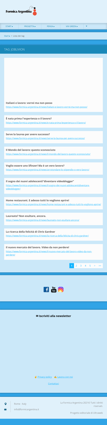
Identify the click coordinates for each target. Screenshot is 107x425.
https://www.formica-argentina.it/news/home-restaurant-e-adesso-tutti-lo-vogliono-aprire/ (53, 204)
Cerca (99, 8)
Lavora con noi (65, 376)
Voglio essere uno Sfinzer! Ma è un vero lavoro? (35, 165)
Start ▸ (9, 26)
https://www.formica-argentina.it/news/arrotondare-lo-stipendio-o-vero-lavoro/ (47, 169)
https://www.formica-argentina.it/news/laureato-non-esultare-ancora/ (42, 220)
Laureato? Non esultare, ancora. (26, 216)
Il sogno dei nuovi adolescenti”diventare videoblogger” (40, 181)
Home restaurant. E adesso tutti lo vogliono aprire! (37, 200)
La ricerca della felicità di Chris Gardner (30, 231)
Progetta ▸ (30, 26)
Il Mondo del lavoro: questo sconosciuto (30, 150)
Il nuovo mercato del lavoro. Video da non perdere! (37, 247)
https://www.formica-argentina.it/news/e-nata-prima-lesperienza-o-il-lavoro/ (46, 122)
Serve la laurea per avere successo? (28, 134)
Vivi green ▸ (72, 26)
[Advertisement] (53, 80)
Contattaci (53, 383)
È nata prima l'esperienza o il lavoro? (29, 118)
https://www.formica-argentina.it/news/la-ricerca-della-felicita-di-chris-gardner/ (47, 235)
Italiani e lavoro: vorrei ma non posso (29, 103)
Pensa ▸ (51, 26)
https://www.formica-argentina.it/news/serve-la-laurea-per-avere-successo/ (45, 138)
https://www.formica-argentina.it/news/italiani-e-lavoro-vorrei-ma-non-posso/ (46, 106)
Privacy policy (45, 376)
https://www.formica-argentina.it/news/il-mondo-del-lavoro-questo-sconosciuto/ (48, 154)
